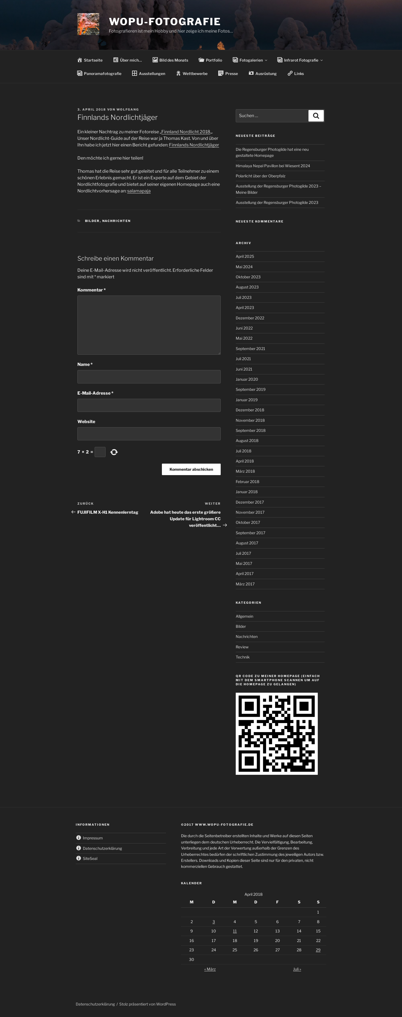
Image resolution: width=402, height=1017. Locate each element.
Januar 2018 (247, 491)
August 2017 (247, 543)
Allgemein (244, 616)
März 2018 (245, 471)
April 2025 (245, 256)
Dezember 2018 (250, 410)
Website (86, 421)
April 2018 (245, 461)
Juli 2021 (243, 358)
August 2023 (247, 287)
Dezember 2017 (250, 502)
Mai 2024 (244, 266)
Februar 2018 (247, 481)
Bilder (92, 221)
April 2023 (245, 307)
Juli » (297, 969)
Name (85, 364)
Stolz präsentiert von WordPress (147, 1004)
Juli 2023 (244, 297)
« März (210, 969)
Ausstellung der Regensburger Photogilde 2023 (277, 202)
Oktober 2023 (248, 277)
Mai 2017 (244, 563)
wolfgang (127, 109)
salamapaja (139, 190)
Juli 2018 (243, 451)
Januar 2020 (247, 379)
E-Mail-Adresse (95, 393)
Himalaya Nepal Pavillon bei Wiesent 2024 (273, 165)
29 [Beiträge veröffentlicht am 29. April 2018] (318, 949)
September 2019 (251, 389)
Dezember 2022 (250, 318)
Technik (243, 657)
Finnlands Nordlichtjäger (194, 145)
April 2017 (245, 573)
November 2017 (250, 512)
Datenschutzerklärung (95, 1004)
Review (242, 647)
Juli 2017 (243, 553)
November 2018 (250, 420)
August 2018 (247, 440)
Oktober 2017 (248, 522)
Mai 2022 (244, 338)
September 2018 (251, 430)
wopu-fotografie (165, 22)
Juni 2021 (244, 369)
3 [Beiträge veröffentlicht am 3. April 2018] (213, 921)
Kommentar (91, 290)
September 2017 (250, 532)
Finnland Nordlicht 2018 (185, 131)
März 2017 (245, 584)
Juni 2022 (244, 328)
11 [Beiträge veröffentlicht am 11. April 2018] (235, 931)
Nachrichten (116, 221)
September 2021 (250, 348)
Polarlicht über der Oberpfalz (261, 176)
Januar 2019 (247, 399)
